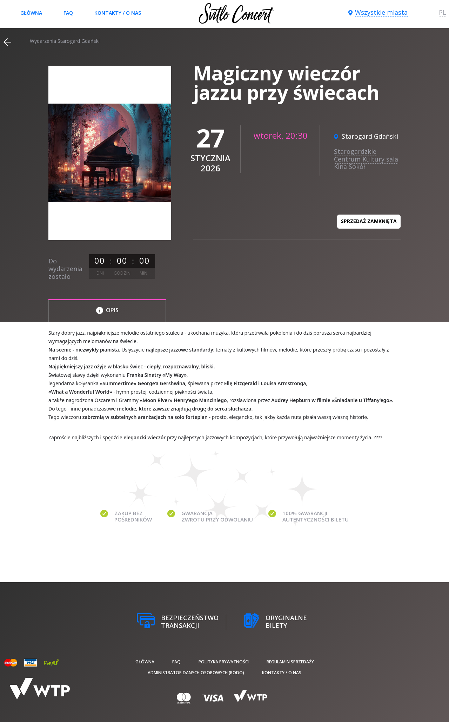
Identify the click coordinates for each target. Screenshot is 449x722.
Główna (31, 12)
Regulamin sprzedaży (290, 662)
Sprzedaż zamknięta (369, 221)
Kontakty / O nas (117, 12)
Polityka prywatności (224, 662)
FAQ (68, 12)
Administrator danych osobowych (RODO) (196, 673)
